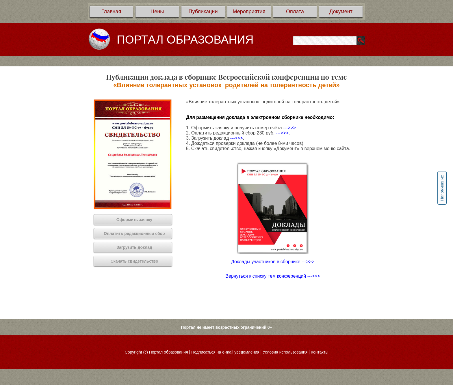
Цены (157, 11)
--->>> (289, 127)
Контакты (319, 352)
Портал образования (168, 352)
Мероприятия (249, 11)
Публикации (203, 11)
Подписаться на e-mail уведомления (225, 352)
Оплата (295, 11)
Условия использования (285, 352)
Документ (340, 11)
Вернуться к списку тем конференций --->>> (272, 276)
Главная (111, 11)
